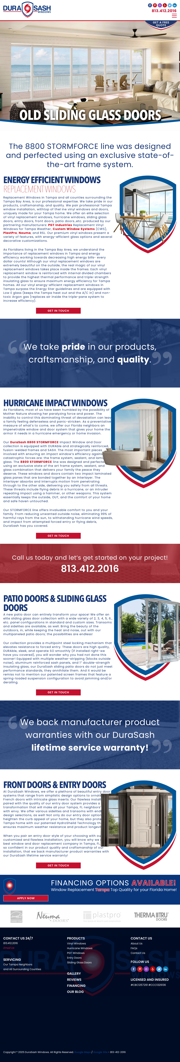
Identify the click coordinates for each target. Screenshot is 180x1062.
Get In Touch (58, 311)
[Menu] (174, 16)
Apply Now (26, 898)
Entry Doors (74, 958)
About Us (136, 943)
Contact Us (138, 953)
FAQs (134, 948)
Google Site (100, 1052)
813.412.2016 (164, 10)
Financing (76, 985)
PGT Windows (75, 953)
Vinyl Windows (76, 943)
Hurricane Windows (79, 948)
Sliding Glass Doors (79, 962)
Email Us (8, 948)
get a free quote (161, 23)
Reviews (74, 979)
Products (76, 938)
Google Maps (82, 1052)
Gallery (74, 973)
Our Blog (75, 991)
